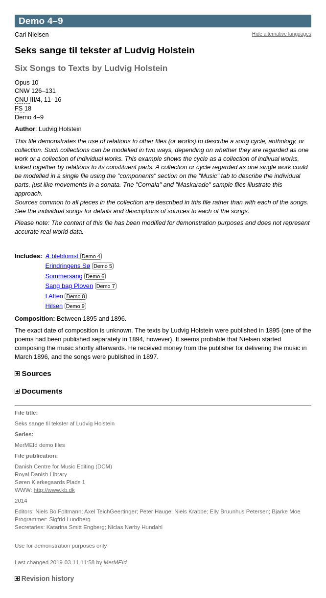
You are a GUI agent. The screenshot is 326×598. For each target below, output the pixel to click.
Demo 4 (91, 256)
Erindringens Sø (68, 265)
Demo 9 (75, 306)
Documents (39, 391)
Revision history (44, 578)
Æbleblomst (63, 256)
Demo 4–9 (41, 21)
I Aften (55, 296)
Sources (33, 373)
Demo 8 (75, 296)
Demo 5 (102, 266)
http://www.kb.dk (54, 490)
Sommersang (64, 276)
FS (19, 108)
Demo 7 (105, 286)
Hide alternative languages (281, 34)
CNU (22, 100)
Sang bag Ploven (69, 285)
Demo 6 (95, 276)
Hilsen (54, 306)
